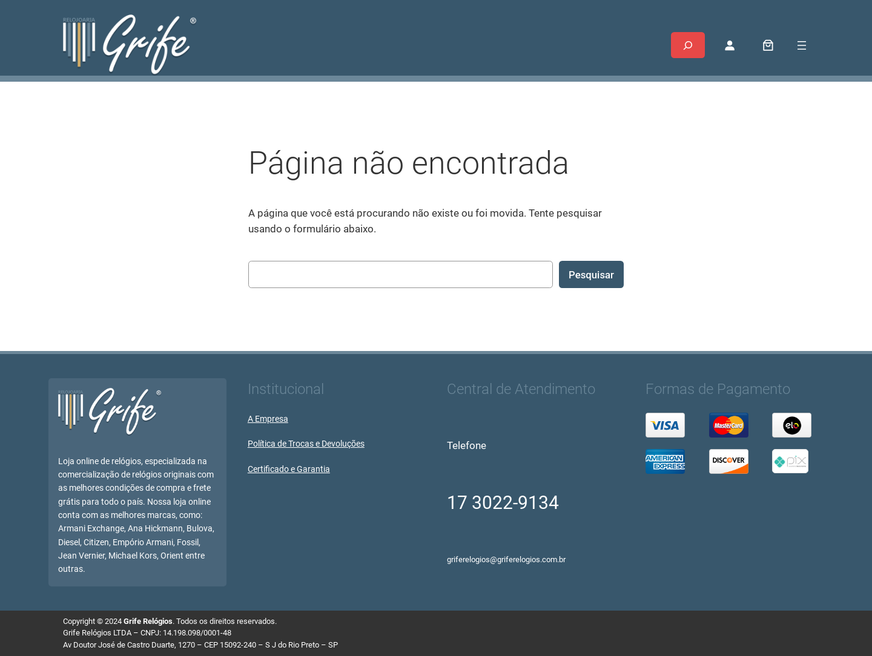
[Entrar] (729, 45)
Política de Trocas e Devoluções (306, 444)
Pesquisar (591, 275)
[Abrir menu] (801, 45)
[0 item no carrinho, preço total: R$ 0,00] (768, 45)
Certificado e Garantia (289, 469)
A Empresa (268, 419)
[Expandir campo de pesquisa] (688, 45)
